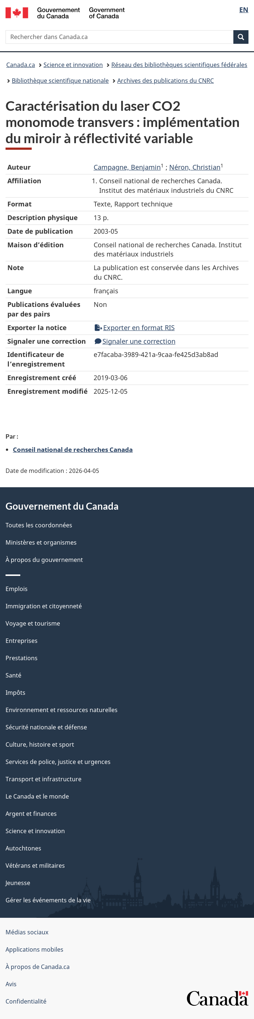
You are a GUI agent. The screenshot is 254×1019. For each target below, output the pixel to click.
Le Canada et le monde (37, 796)
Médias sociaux (27, 932)
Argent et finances (31, 814)
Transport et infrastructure (43, 779)
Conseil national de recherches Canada (73, 449)
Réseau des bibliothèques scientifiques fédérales (179, 65)
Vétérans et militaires (35, 865)
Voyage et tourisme (33, 623)
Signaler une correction (135, 341)
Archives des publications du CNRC (165, 81)
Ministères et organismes (41, 542)
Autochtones (23, 848)
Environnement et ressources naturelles (62, 710)
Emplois (17, 589)
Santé (13, 675)
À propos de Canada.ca (38, 967)
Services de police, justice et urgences (58, 762)
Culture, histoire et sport (40, 744)
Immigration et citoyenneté (44, 606)
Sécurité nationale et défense (46, 727)
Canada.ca (20, 65)
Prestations (22, 658)
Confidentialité (26, 1001)
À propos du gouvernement (44, 560)
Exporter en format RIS (135, 327)
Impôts (15, 693)
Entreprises (22, 641)
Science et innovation (73, 65)
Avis (11, 984)
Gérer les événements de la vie (48, 900)
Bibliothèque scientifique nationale (60, 81)
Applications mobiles (34, 949)
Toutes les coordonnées (39, 525)
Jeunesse (18, 883)
